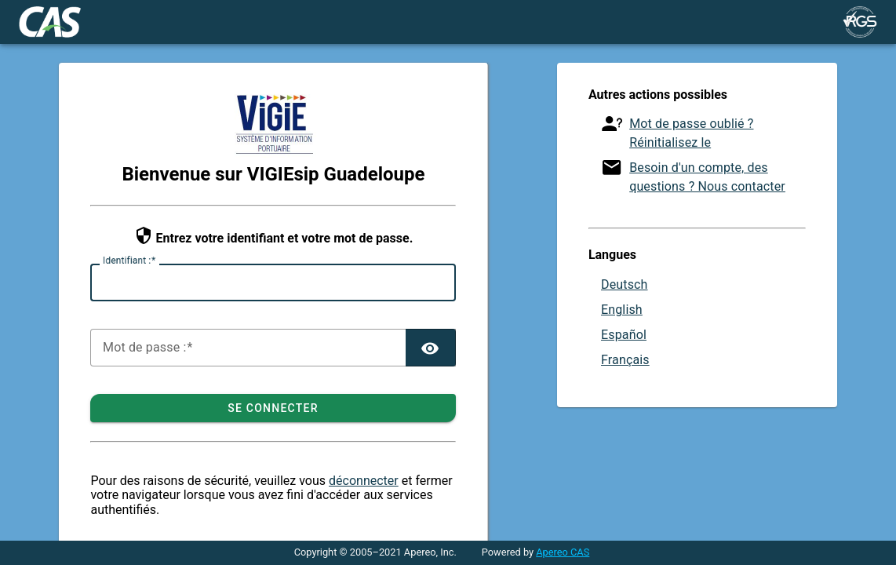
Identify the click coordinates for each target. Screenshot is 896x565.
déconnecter (364, 480)
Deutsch (624, 284)
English (622, 309)
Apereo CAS (562, 552)
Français (625, 359)
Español (624, 334)
